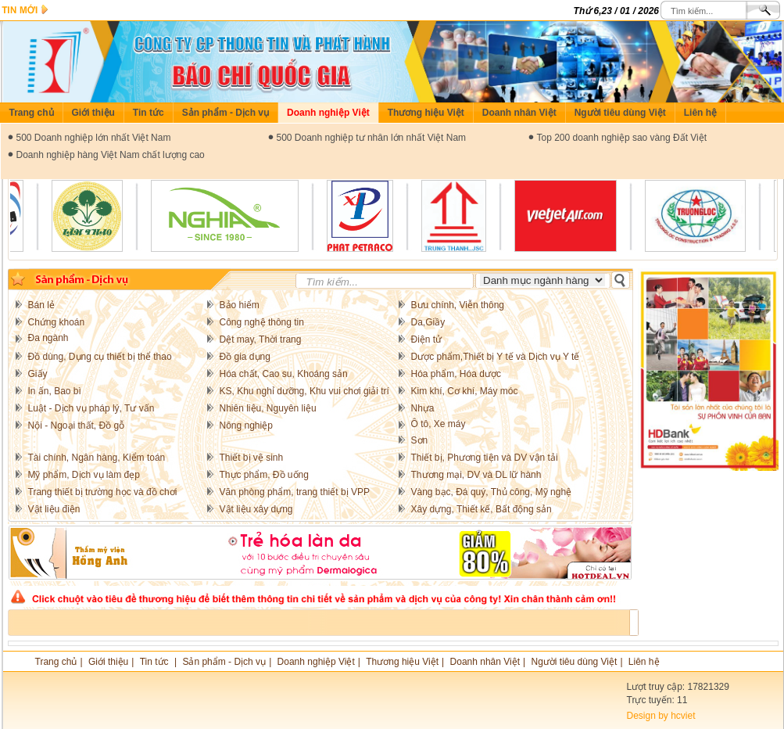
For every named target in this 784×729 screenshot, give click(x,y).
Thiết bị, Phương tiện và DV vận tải (484, 457)
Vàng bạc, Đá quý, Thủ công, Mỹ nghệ (491, 492)
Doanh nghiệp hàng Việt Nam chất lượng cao (110, 154)
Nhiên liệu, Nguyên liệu (268, 408)
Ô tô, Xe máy (438, 423)
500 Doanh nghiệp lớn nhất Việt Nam (93, 137)
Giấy (38, 373)
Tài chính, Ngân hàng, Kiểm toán (97, 457)
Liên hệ (700, 112)
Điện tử (426, 339)
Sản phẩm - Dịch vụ (225, 112)
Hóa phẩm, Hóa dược (456, 373)
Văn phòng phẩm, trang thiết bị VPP (295, 492)
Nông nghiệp (246, 425)
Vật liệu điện (54, 509)
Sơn (419, 440)
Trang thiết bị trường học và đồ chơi (102, 492)
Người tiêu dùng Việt (620, 112)
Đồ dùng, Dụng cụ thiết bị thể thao (100, 356)
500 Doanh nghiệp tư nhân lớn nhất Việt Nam (372, 137)
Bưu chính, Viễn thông (458, 305)
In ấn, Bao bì (54, 391)
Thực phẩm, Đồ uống (264, 474)
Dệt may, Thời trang (261, 339)
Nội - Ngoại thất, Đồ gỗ (76, 425)
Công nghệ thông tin (262, 322)
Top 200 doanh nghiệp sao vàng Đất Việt (622, 137)
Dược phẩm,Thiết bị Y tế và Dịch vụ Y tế (495, 356)
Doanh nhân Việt (519, 112)
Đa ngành (48, 337)
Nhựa (423, 408)
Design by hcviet (661, 715)
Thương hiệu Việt (426, 112)
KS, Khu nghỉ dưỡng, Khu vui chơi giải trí (304, 391)
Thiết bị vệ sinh (252, 457)
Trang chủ (31, 112)
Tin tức (148, 112)
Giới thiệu (93, 112)
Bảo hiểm (240, 305)
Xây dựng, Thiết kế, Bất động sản (481, 509)
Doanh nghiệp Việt (328, 112)
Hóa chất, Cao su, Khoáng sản (284, 373)
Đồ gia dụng (245, 356)
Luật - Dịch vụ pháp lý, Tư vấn (91, 408)
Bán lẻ (41, 305)
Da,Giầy (428, 322)
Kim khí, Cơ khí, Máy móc (464, 391)
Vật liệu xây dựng (256, 509)
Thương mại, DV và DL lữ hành (476, 474)
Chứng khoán (56, 322)
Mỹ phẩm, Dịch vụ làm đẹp (84, 474)
